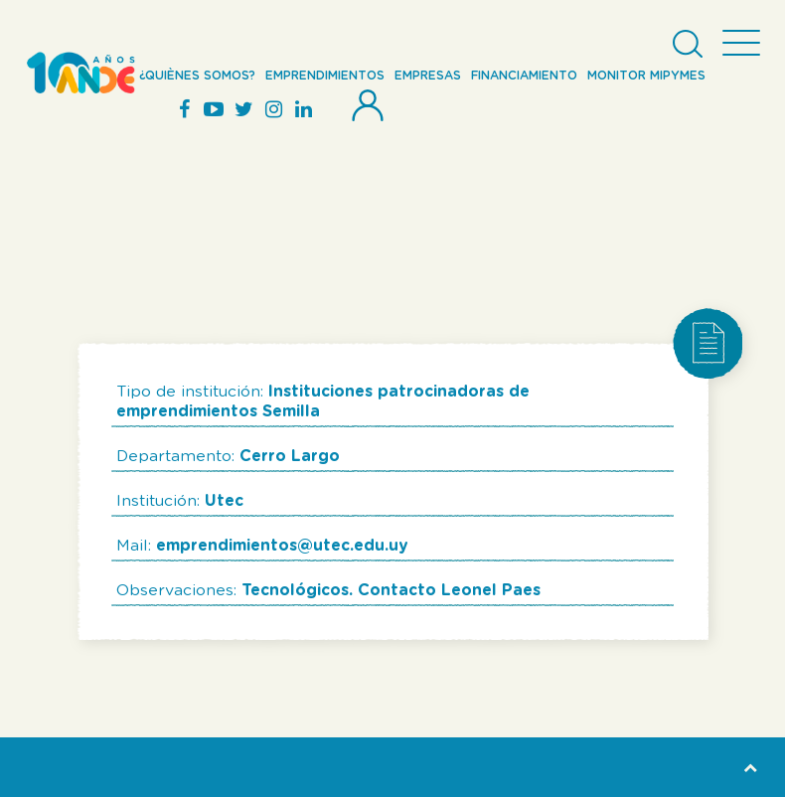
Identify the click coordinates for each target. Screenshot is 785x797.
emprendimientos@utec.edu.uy (282, 546)
